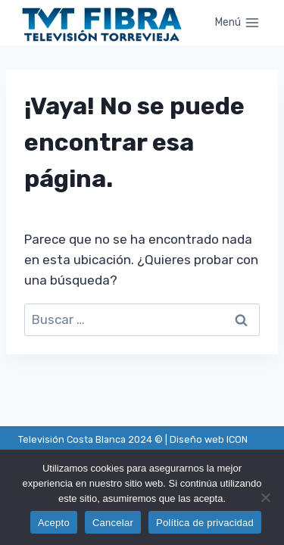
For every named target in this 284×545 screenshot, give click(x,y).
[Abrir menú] (237, 23)
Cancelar (112, 522)
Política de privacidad (205, 522)
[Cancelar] (265, 497)
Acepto (54, 522)
